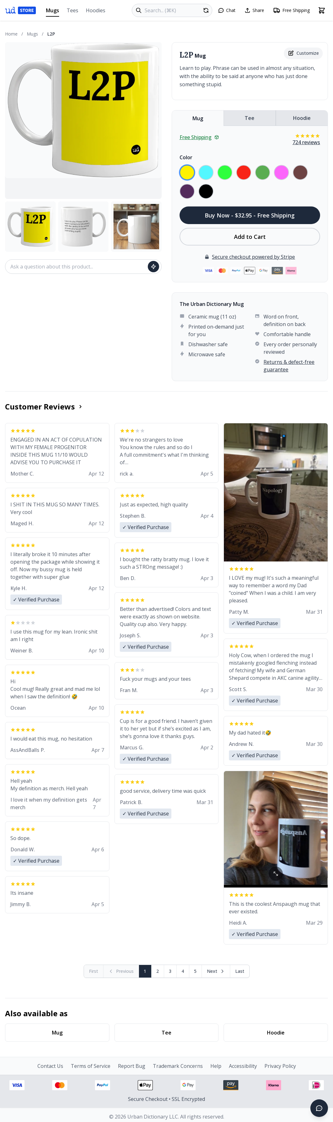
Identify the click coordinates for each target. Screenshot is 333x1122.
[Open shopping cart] (321, 10)
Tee (249, 118)
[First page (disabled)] (93, 971)
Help (215, 1066)
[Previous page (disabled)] (121, 971)
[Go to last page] (239, 971)
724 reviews (306, 142)
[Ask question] (153, 266)
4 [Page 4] (182, 971)
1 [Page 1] (145, 971)
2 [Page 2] (157, 971)
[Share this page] (254, 10)
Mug (197, 118)
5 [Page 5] (195, 971)
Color (186, 157)
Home (11, 34)
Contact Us (50, 1066)
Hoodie (302, 118)
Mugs (52, 12)
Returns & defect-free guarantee (289, 365)
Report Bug (131, 1066)
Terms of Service (90, 1066)
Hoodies (95, 10)
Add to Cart (250, 236)
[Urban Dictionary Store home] (20, 10)
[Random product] (206, 10)
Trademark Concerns (178, 1066)
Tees (72, 10)
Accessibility (243, 1066)
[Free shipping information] (291, 10)
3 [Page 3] (170, 971)
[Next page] (216, 971)
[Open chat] (227, 10)
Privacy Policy (280, 1066)
